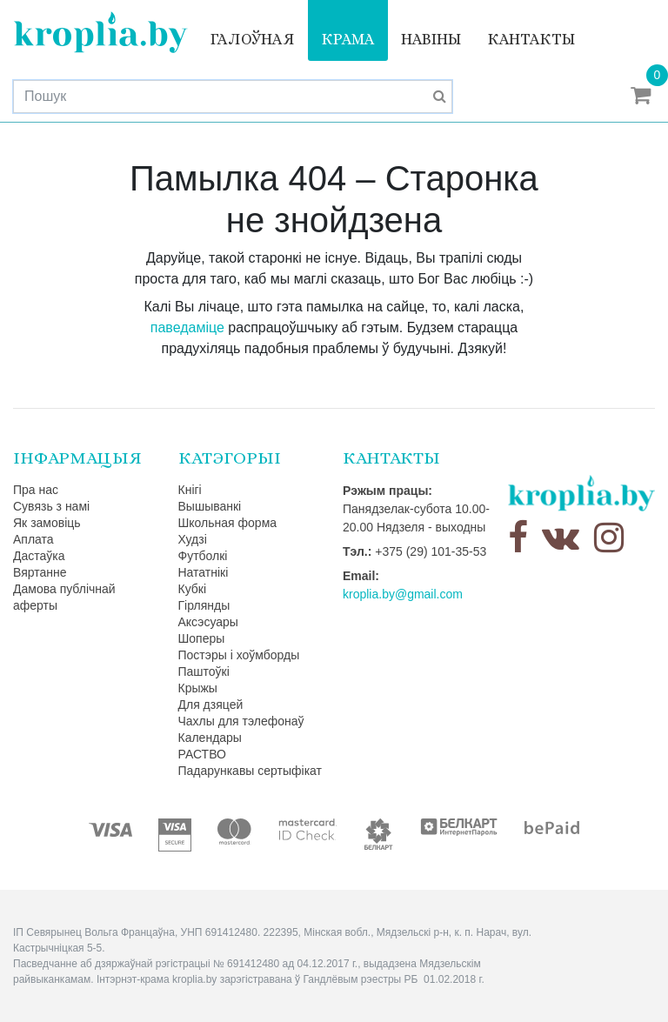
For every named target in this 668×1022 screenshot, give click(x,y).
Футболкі (203, 556)
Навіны (431, 39)
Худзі (192, 539)
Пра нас (35, 490)
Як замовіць (47, 523)
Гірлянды (204, 605)
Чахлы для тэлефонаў (241, 721)
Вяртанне (40, 572)
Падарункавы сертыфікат (250, 771)
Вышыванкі (210, 506)
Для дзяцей (211, 704)
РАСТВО (202, 754)
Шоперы (201, 638)
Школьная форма (227, 523)
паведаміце (187, 327)
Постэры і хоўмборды (239, 655)
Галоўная (252, 39)
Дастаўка (39, 556)
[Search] (232, 96)
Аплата (33, 539)
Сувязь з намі (51, 506)
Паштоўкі (204, 671)
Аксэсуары (208, 622)
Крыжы (197, 688)
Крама (348, 39)
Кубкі (192, 589)
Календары (210, 738)
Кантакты (531, 39)
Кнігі (190, 490)
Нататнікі (203, 572)
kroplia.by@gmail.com (403, 594)
